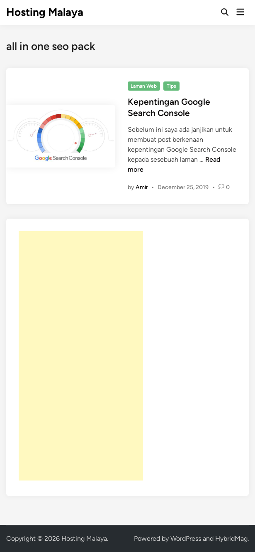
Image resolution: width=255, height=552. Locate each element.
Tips (171, 86)
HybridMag (231, 538)
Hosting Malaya (44, 12)
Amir (142, 187)
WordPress (185, 538)
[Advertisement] (81, 356)
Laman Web (144, 86)
